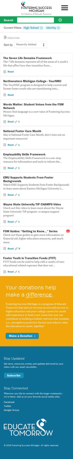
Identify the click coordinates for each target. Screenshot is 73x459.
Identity (51, 28)
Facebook (9, 402)
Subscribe (14, 375)
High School (31, 28)
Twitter (7, 406)
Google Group (11, 410)
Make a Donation (22, 336)
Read (10, 71)
